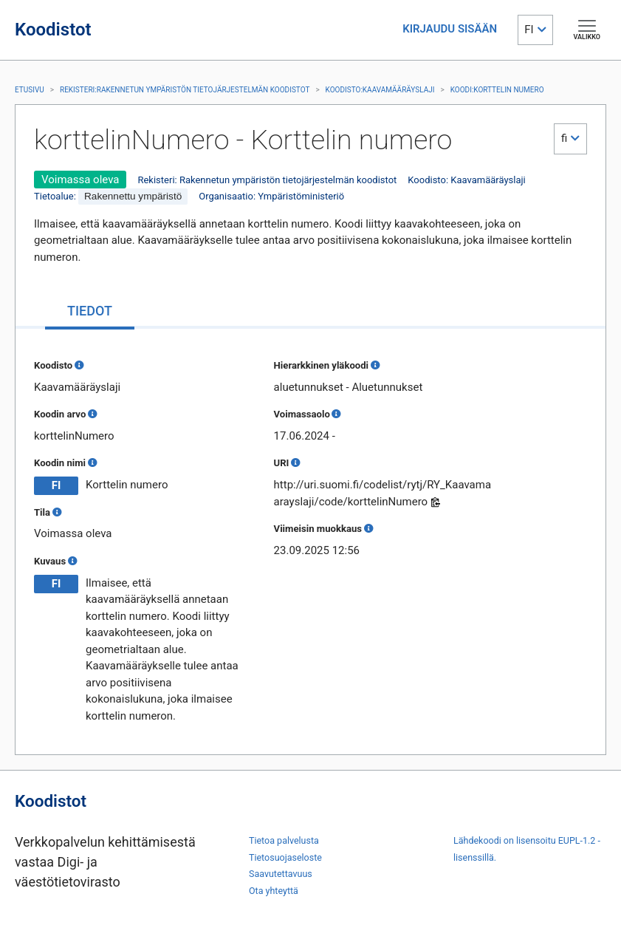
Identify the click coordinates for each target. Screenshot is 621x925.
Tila (42, 512)
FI (528, 29)
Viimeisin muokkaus (318, 528)
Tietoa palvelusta (284, 840)
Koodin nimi (60, 462)
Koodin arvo (60, 414)
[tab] (89, 312)
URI (281, 462)
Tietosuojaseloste (285, 857)
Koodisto (53, 365)
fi (564, 138)
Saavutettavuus (280, 873)
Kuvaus (50, 561)
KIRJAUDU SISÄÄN (449, 28)
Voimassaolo (302, 414)
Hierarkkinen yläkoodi (321, 365)
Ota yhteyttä (273, 890)
